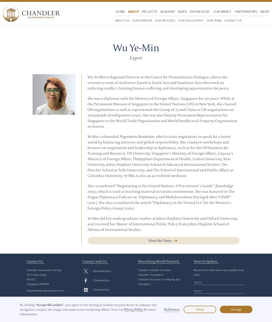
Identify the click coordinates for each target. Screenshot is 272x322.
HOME (120, 11)
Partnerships (246, 11)
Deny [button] (200, 309)
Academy (167, 11)
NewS (264, 11)
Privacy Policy (133, 309)
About (133, 11)
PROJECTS (149, 11)
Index (182, 11)
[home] (31, 14)
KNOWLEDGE (199, 11)
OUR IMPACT (222, 11)
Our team (214, 20)
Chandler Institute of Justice (154, 270)
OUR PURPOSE (142, 20)
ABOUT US (122, 20)
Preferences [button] (172, 309)
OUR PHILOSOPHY (190, 20)
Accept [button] (236, 309)
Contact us (233, 20)
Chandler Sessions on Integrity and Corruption (159, 281)
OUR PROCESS (165, 20)
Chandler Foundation (150, 275)
